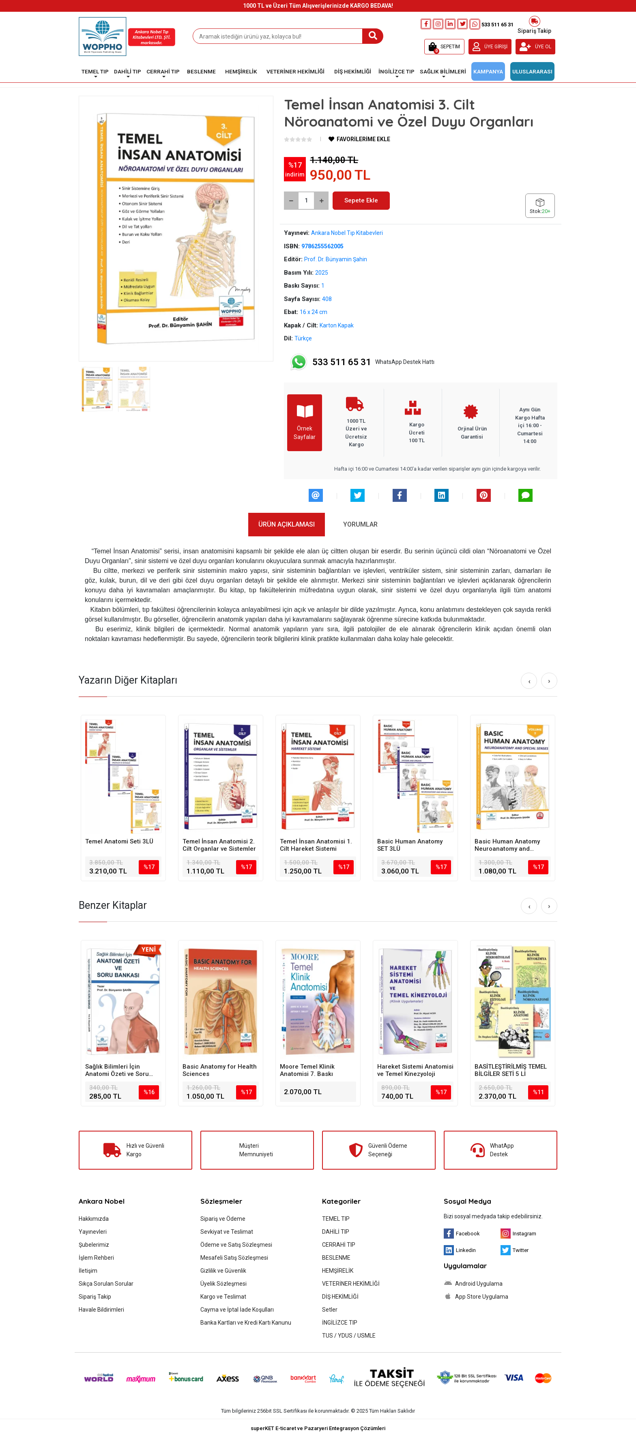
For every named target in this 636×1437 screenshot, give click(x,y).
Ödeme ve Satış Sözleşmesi (236, 1244)
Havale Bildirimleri (101, 1309)
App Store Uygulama (476, 1296)
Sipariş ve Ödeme (222, 1218)
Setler (329, 1309)
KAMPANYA (488, 71)
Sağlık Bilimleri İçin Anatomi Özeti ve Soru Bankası (117, 1070)
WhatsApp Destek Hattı (361, 362)
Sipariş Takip (534, 24)
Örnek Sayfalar (305, 422)
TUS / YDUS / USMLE (349, 1335)
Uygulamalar (465, 1265)
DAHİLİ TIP (335, 1231)
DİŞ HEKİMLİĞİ (340, 1296)
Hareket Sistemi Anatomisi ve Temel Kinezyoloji (415, 1070)
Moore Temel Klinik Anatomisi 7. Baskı (307, 1070)
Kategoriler (341, 1201)
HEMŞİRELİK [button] (241, 71)
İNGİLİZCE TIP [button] (396, 71)
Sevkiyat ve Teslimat (226, 1231)
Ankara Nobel (102, 1201)
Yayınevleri (93, 1231)
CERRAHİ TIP (338, 1244)
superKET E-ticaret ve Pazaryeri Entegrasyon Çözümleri (318, 1428)
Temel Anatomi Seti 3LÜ (119, 841)
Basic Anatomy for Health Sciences (220, 1070)
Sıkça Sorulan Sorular (106, 1283)
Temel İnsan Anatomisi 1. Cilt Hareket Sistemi (316, 845)
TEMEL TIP (336, 1218)
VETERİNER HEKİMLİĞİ (351, 1283)
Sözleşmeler (221, 1201)
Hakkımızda (94, 1218)
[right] (549, 681)
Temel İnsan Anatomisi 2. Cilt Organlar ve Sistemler (219, 845)
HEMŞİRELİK (337, 1270)
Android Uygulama (473, 1283)
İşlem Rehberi (96, 1257)
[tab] (286, 524)
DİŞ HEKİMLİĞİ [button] (352, 71)
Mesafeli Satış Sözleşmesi (234, 1257)
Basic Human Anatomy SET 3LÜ (410, 845)
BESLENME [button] (201, 71)
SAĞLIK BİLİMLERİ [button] (443, 71)
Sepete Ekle (361, 200)
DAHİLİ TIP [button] (127, 71)
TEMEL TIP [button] (95, 71)
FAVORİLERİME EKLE (359, 139)
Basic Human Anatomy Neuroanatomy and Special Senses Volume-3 (511, 845)
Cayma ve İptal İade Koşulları (237, 1309)
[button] (444, 46)
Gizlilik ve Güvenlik (223, 1270)
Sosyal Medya (467, 1201)
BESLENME (336, 1257)
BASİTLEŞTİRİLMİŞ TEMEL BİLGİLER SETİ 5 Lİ (511, 1070)
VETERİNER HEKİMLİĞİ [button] (295, 71)
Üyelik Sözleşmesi (223, 1283)
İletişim (88, 1270)
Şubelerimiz (94, 1244)
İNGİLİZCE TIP (339, 1322)
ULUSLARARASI (532, 71)
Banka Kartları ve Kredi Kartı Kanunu (245, 1322)
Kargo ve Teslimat (223, 1296)
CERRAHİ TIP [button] (163, 71)
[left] (529, 681)
